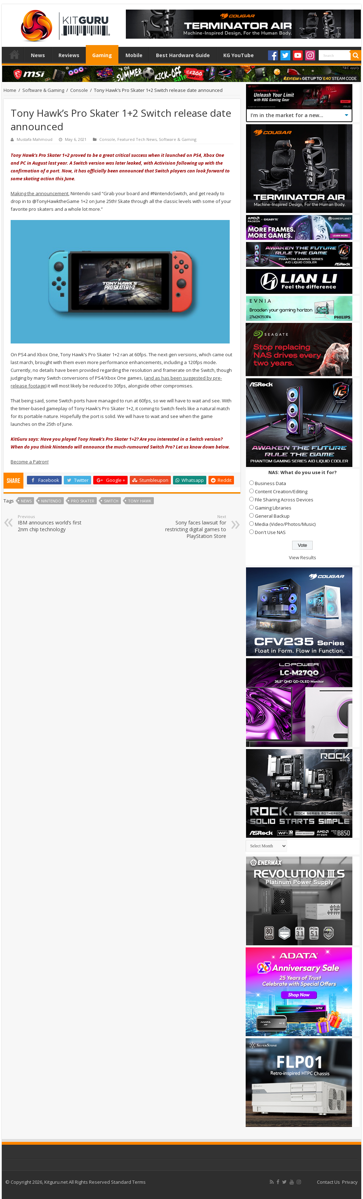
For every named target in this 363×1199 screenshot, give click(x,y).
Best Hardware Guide (183, 55)
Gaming (102, 55)
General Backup (272, 516)
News (38, 55)
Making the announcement (39, 193)
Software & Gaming (43, 90)
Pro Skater (82, 501)
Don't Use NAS (270, 532)
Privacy (350, 1182)
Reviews (68, 55)
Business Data (270, 483)
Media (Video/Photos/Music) (285, 524)
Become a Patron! (30, 461)
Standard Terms (128, 1182)
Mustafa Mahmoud (34, 139)
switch (111, 501)
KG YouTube (238, 55)
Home (14, 54)
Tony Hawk (139, 501)
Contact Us (328, 1182)
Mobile (134, 55)
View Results (302, 557)
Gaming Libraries (273, 508)
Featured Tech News (137, 139)
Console (79, 90)
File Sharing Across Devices (284, 499)
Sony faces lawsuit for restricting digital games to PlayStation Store (189, 526)
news (26, 501)
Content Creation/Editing (281, 491)
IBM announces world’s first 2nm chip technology (54, 523)
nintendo (51, 501)
